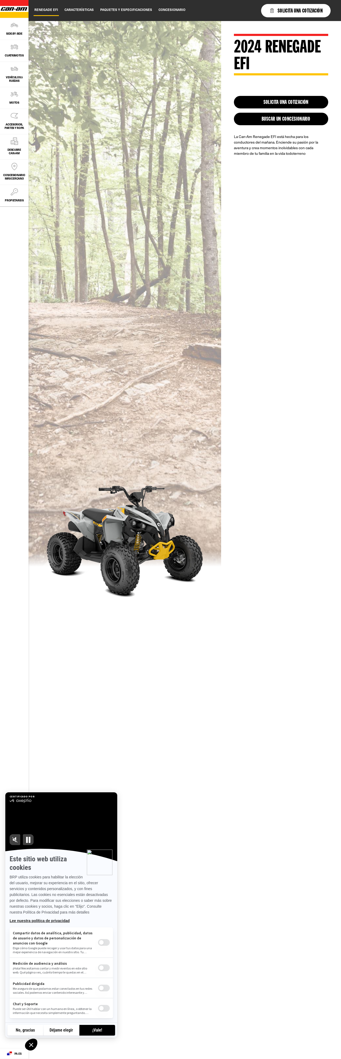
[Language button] (14, 1053)
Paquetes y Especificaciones (126, 9)
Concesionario (172, 9)
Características (79, 9)
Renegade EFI (46, 9)
